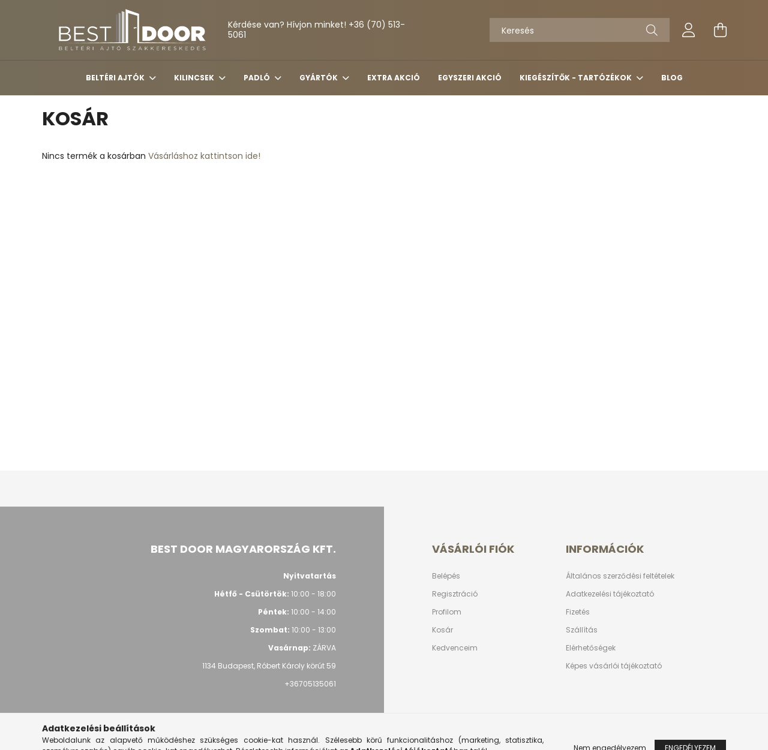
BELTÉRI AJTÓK (116, 78)
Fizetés (578, 612)
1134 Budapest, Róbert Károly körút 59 (269, 666)
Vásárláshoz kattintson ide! (204, 156)
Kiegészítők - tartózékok (577, 78)
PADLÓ (258, 78)
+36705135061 (310, 684)
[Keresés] (580, 30)
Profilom (446, 612)
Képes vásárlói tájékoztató (614, 666)
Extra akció (393, 78)
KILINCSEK (195, 78)
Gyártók (319, 78)
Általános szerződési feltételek (620, 576)
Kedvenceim (455, 648)
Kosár (442, 630)
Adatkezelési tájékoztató (610, 594)
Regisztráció (455, 594)
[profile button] (689, 30)
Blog (672, 78)
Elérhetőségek (591, 648)
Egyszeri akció (470, 78)
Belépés (446, 576)
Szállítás (582, 630)
